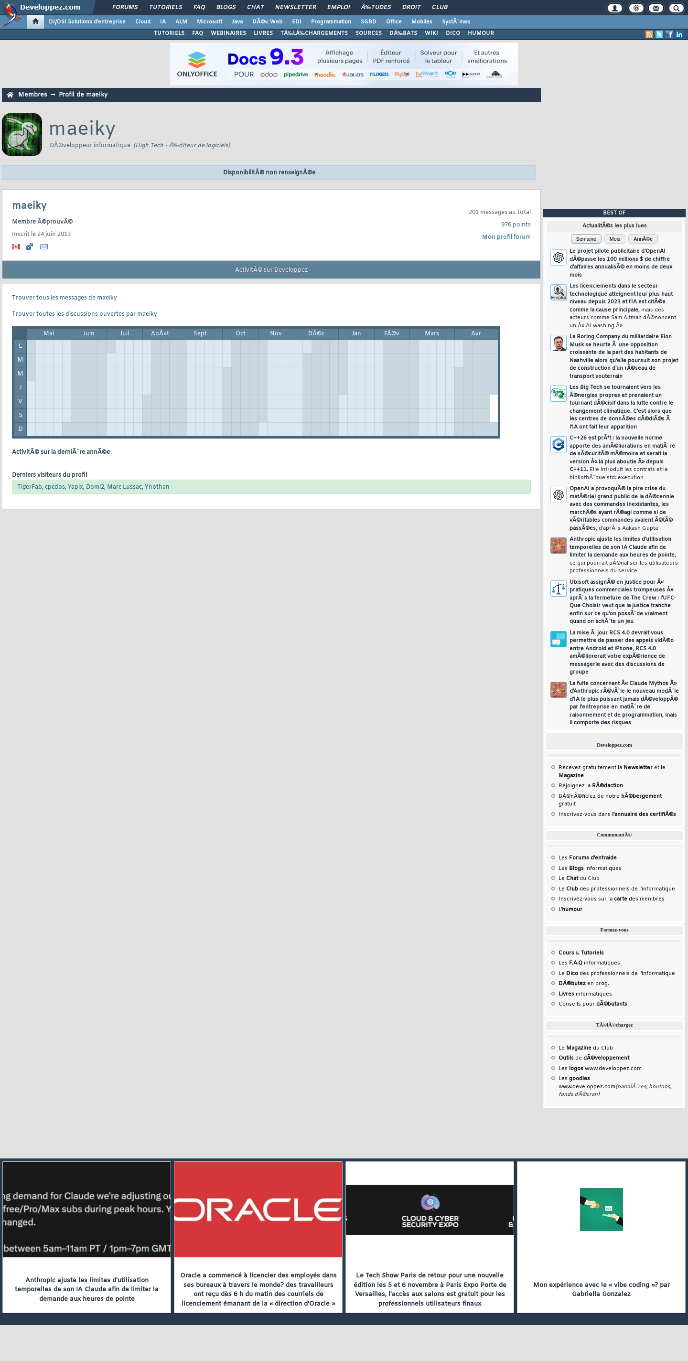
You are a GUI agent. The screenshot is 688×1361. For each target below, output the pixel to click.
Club (439, 7)
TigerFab (29, 487)
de (594, 1058)
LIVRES (263, 33)
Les (588, 858)
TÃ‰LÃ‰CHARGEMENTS (314, 33)
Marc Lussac (124, 487)
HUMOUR (481, 33)
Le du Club (586, 1048)
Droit (411, 7)
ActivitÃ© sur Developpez (271, 270)
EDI (296, 22)
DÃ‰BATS (403, 33)
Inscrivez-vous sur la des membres (612, 899)
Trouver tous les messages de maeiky (64, 298)
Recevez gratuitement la (606, 767)
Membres (32, 95)
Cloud (142, 22)
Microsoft (209, 22)
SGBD (368, 22)
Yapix (75, 487)
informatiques (585, 994)
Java (237, 22)
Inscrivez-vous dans (617, 814)
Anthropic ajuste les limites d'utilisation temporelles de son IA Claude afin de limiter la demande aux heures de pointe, (624, 555)
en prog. (584, 983)
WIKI (431, 33)
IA (163, 22)
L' (570, 909)
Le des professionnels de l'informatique (617, 889)
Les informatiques (590, 868)
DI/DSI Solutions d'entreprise (87, 22)
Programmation (331, 22)
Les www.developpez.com (600, 1068)
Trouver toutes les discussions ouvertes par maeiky (84, 314)
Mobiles (421, 22)
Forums (125, 7)
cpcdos (55, 487)
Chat (255, 7)
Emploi (338, 7)
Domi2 (95, 487)
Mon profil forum (506, 237)
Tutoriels (165, 7)
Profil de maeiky (83, 95)
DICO (453, 33)
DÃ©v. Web (267, 22)
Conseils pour (593, 1004)
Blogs (225, 7)
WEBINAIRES (228, 33)
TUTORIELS (169, 33)
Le (568, 878)
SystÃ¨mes (456, 22)
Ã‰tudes (376, 7)
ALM (181, 22)
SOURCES (368, 33)
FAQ (199, 7)
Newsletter (295, 7)
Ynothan (157, 487)
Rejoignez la (591, 785)
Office (394, 22)
